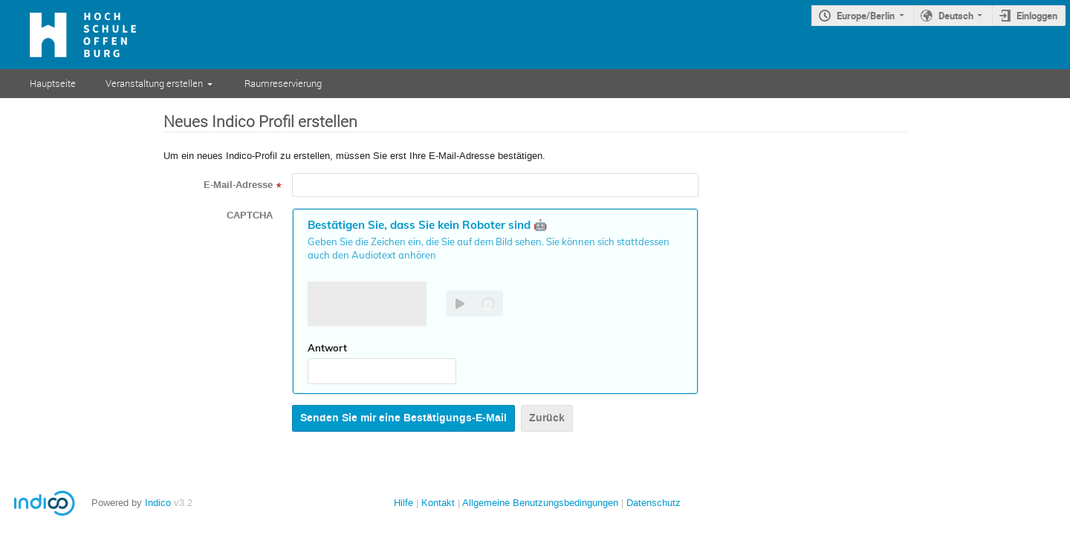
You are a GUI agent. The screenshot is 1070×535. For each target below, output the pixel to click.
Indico (158, 502)
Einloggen (1036, 15)
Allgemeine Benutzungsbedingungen (540, 502)
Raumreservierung (283, 83)
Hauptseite (53, 83)
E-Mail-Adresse (238, 185)
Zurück (547, 418)
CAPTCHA (250, 215)
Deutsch (955, 15)
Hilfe (403, 502)
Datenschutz (653, 502)
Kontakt (438, 502)
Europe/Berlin (866, 15)
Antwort (327, 348)
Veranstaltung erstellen (154, 83)
